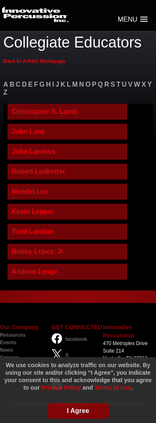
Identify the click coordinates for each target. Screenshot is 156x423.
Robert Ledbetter (38, 171)
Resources (12, 335)
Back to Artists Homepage (34, 61)
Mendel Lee (30, 191)
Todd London (33, 231)
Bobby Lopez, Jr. (38, 251)
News (6, 350)
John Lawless (33, 151)
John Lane (28, 131)
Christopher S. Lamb (44, 111)
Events (8, 342)
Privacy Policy (61, 387)
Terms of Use (112, 387)
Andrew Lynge (34, 271)
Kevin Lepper (33, 211)
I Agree (78, 410)
